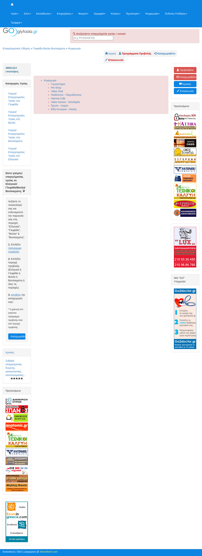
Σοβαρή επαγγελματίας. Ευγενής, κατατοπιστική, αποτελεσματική (14, 368)
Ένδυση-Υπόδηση (176, 13)
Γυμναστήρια (58, 84)
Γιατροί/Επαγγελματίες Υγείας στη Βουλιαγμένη (16, 135)
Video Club (57, 91)
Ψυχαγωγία (152, 13)
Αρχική (110, 53)
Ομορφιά (99, 13)
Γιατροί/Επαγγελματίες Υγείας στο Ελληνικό (16, 154)
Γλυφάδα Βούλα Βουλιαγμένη (49, 48)
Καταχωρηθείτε (18, 336)
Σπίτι (27, 13)
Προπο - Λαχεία (59, 105)
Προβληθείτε (185, 70)
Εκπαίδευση (44, 13)
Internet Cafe (58, 98)
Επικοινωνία (185, 91)
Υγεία (14, 13)
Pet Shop (56, 87)
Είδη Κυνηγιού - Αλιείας (64, 109)
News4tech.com (49, 551)
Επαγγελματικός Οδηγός (16, 48)
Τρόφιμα (16, 22)
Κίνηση (116, 13)
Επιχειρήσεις (65, 13)
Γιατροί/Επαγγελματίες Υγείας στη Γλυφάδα (16, 99)
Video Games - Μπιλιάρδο (65, 102)
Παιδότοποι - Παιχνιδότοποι (66, 94)
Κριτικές (10, 352)
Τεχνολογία (133, 13)
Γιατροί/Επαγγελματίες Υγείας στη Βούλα (16, 117)
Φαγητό (83, 13)
